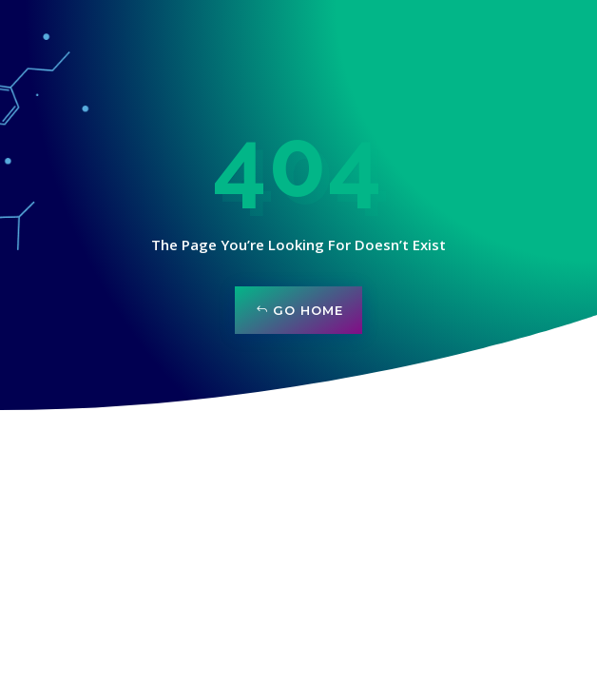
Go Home (308, 310)
